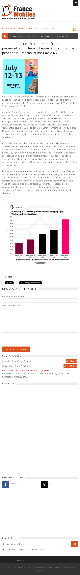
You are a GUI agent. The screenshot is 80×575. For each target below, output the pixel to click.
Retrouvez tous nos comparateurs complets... (26, 370)
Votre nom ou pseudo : (14, 296)
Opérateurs (38, 549)
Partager (7, 276)
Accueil (6, 28)
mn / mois (25, 361)
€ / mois (23, 365)
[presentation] (25, 339)
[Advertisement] (23, 430)
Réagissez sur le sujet (19, 288)
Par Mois (34, 28)
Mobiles (24, 549)
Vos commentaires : (12, 305)
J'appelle (6, 361)
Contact (20, 560)
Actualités (19, 28)
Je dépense (8, 365)
